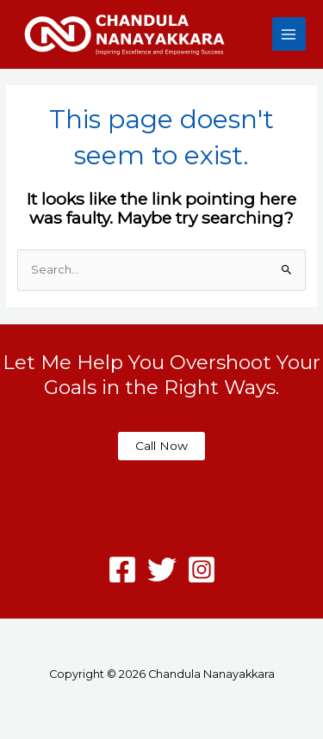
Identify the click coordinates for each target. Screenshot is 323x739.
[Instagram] (201, 569)
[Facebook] (122, 569)
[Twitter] (162, 569)
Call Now (161, 446)
